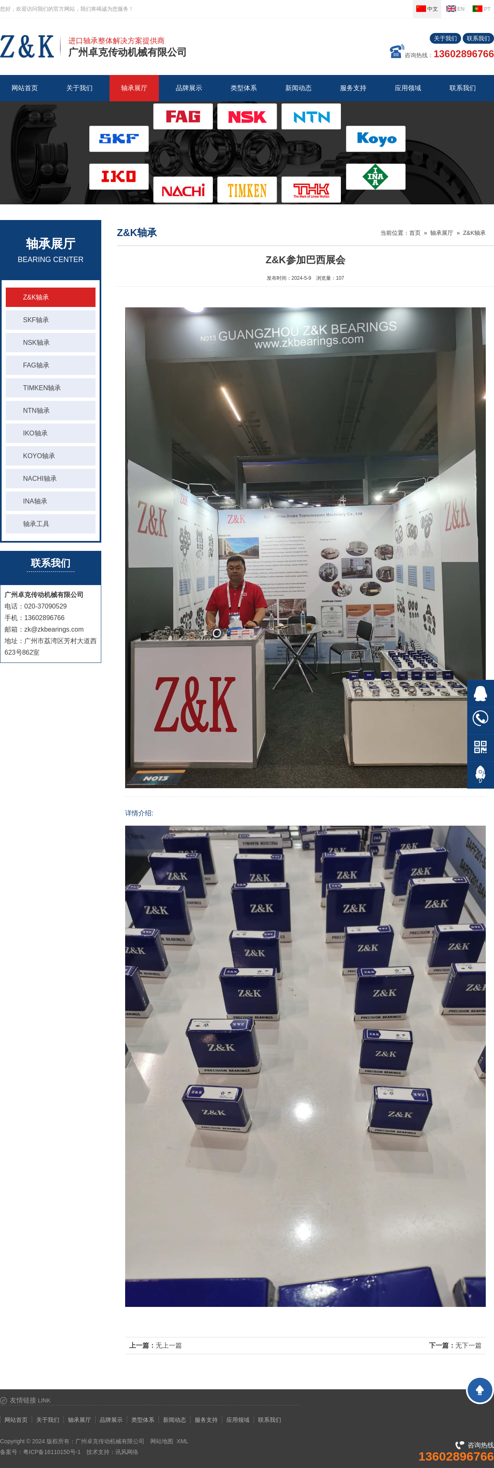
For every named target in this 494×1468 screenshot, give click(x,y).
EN (455, 8)
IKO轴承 (35, 433)
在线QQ (480, 693)
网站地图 (161, 1441)
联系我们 (478, 38)
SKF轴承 (36, 319)
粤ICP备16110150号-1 (52, 1452)
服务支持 (206, 1419)
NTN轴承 (36, 410)
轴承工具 (36, 523)
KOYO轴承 (39, 455)
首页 (415, 232)
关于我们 (445, 38)
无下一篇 (468, 1345)
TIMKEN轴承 (42, 387)
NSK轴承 (36, 342)
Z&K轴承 (36, 297)
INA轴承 (35, 501)
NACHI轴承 (40, 478)
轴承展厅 (441, 232)
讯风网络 (126, 1452)
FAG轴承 (36, 365)
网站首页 (25, 87)
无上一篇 (169, 1345)
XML (183, 1441)
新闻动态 (174, 1419)
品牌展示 (111, 1419)
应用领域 (237, 1419)
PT (482, 8)
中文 (427, 8)
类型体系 (142, 1419)
